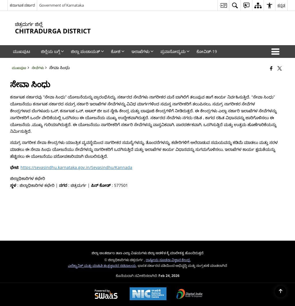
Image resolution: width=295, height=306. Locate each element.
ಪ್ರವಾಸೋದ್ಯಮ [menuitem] (175, 51)
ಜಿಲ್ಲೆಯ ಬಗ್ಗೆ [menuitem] (52, 51)
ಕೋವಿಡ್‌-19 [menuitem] (206, 51)
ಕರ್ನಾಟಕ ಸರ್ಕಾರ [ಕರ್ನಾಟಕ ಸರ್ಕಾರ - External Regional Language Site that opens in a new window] (22, 5)
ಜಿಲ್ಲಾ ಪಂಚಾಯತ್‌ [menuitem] (87, 51)
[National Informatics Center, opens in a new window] (148, 294)
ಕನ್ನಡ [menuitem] (281, 5)
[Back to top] (280, 291)
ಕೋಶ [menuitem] (117, 51)
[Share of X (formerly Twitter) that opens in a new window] (279, 68)
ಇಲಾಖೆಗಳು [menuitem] (142, 51)
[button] (277, 51)
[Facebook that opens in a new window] (271, 68)
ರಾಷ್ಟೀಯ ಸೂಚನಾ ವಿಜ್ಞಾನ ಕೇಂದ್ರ (168, 259)
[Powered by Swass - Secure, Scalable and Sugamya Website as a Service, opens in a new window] (106, 294)
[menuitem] (223, 5)
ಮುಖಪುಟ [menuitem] (21, 51)
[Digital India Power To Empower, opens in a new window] (189, 294)
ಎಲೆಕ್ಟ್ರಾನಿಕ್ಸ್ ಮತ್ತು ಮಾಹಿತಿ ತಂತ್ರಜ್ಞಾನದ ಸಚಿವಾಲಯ (102, 265)
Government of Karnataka (61, 5)
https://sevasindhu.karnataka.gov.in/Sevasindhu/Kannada (76, 167)
